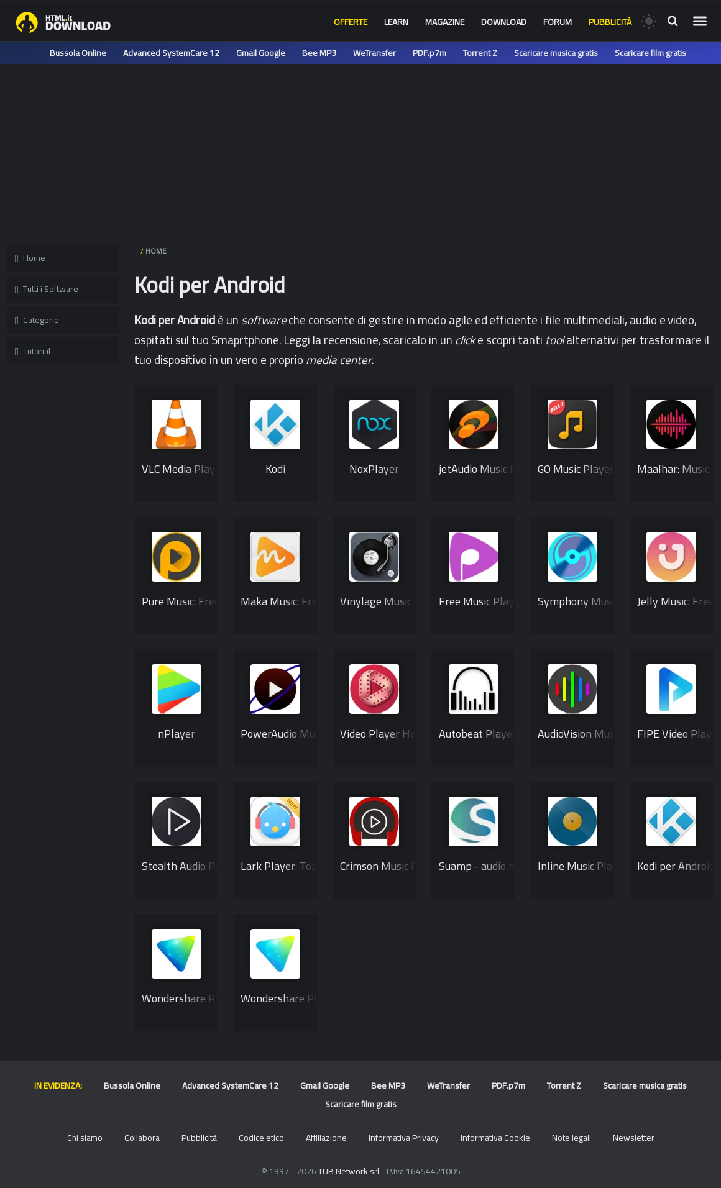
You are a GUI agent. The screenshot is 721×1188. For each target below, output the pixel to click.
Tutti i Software (46, 289)
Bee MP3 (319, 53)
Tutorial (32, 351)
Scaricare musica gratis (556, 53)
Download (503, 22)
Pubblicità (610, 22)
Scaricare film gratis (650, 53)
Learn (396, 22)
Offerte (350, 22)
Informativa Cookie (495, 1138)
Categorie (37, 320)
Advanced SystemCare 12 (171, 53)
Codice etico (261, 1138)
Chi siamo (85, 1138)
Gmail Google (260, 53)
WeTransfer (374, 53)
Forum (557, 22)
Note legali (571, 1138)
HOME (156, 251)
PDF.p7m (429, 53)
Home (30, 258)
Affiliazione (326, 1138)
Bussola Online (78, 53)
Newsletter (633, 1138)
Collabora (142, 1138)
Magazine (444, 22)
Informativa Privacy (404, 1138)
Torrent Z (480, 53)
